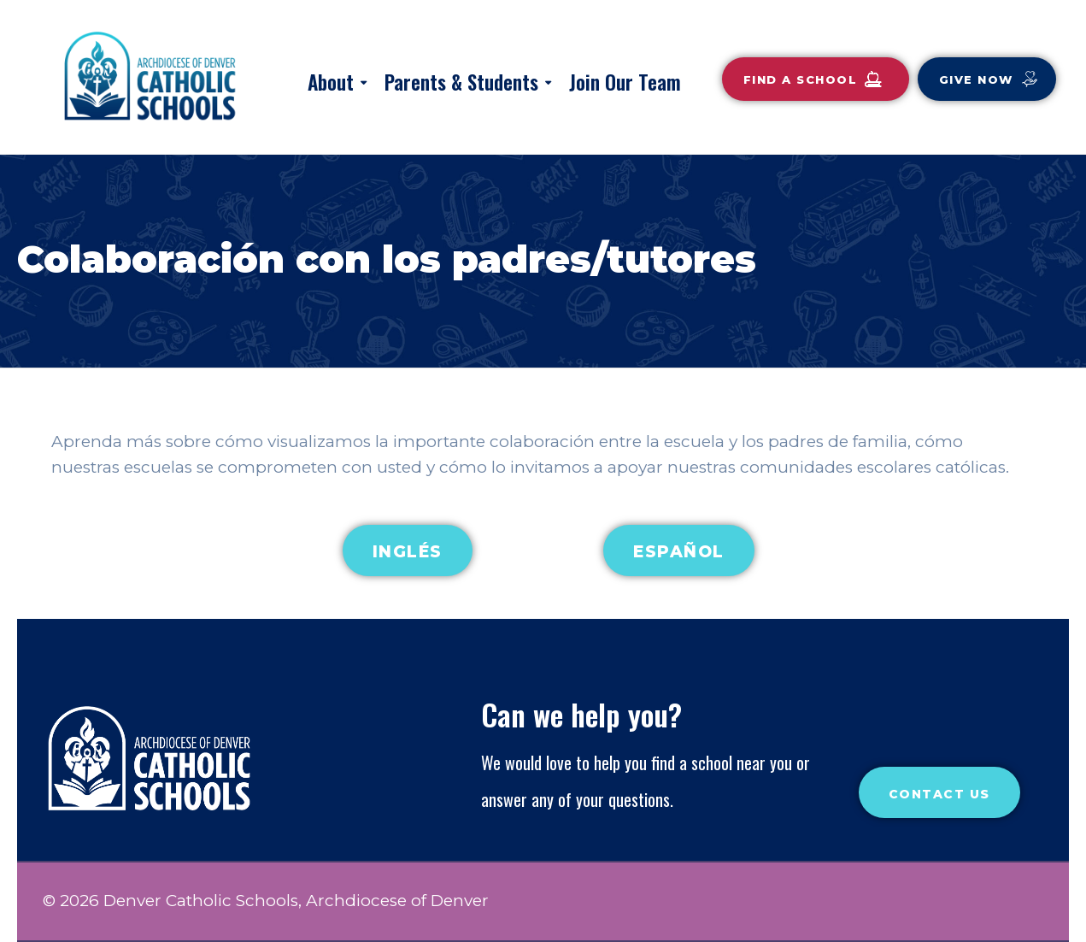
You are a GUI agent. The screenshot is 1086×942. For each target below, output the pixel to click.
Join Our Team (625, 82)
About (331, 82)
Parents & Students (461, 82)
